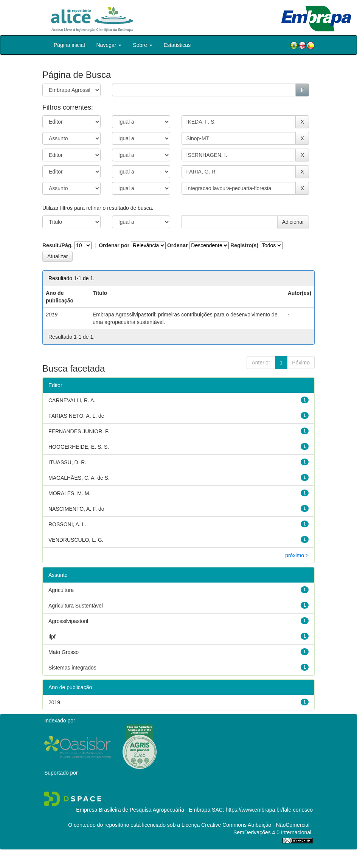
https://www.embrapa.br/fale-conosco (269, 810)
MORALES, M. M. (69, 493)
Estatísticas (177, 45)
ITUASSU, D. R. (67, 462)
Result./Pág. (57, 245)
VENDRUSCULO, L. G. (75, 540)
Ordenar (177, 245)
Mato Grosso (63, 652)
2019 (54, 702)
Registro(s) (244, 245)
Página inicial (69, 45)
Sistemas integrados (72, 668)
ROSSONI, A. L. (67, 524)
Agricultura (61, 590)
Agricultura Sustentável (75, 606)
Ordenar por (114, 245)
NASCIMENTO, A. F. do (76, 509)
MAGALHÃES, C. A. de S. (79, 478)
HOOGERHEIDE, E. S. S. (78, 447)
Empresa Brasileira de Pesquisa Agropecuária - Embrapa (143, 810)
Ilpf (52, 637)
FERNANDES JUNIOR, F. (78, 431)
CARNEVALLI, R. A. (71, 400)
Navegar (109, 45)
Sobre (142, 45)
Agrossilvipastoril (68, 621)
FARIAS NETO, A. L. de (76, 416)
